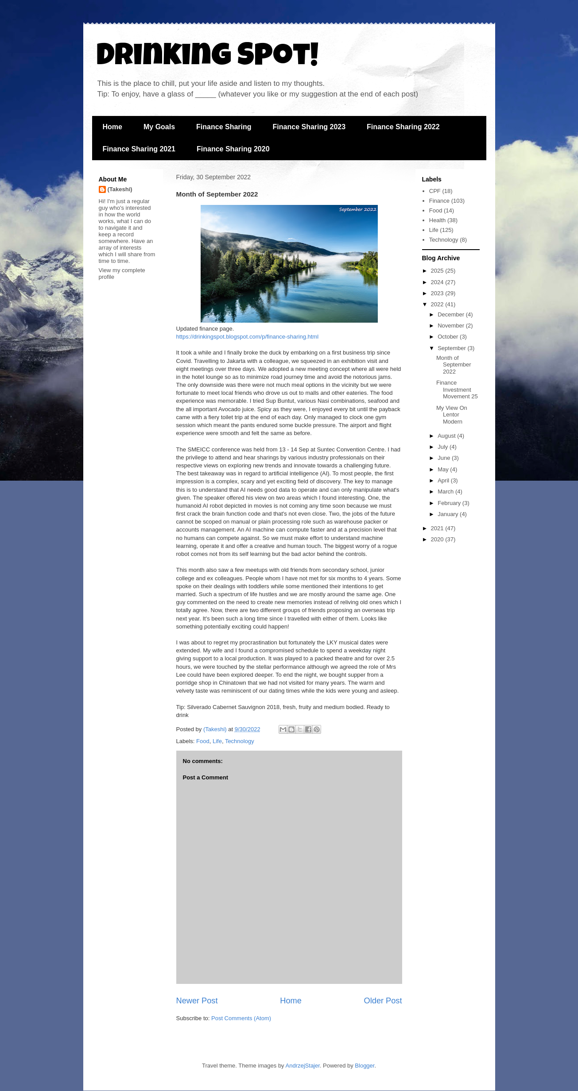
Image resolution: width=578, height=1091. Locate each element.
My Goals (159, 127)
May (444, 469)
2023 (438, 293)
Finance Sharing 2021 (139, 149)
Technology (239, 741)
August (447, 435)
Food (202, 741)
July (444, 446)
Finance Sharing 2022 (403, 127)
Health (437, 220)
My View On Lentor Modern (451, 415)
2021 (438, 528)
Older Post (383, 1000)
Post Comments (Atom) (241, 1018)
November (452, 325)
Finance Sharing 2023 (309, 127)
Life (217, 741)
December (452, 314)
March (446, 491)
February (450, 503)
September (452, 348)
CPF (435, 191)
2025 (438, 270)
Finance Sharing (223, 127)
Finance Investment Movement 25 (457, 389)
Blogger (364, 1065)
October (449, 336)
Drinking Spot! (207, 58)
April (444, 480)
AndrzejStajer (303, 1065)
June (445, 458)
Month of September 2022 (453, 365)
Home (112, 127)
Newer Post (197, 1000)
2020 (438, 539)
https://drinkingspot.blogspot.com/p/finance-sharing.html (247, 336)
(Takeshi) (120, 189)
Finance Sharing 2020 (233, 149)
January (449, 514)
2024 (438, 282)
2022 (438, 304)
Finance (439, 200)
